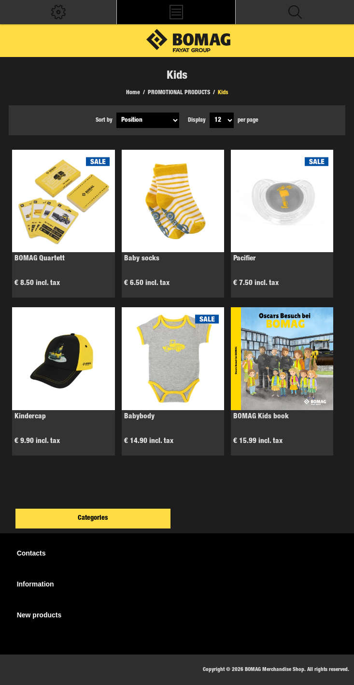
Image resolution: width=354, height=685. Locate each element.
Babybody (139, 416)
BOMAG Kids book (261, 416)
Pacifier (244, 258)
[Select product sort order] (147, 120)
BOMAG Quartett (39, 258)
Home (133, 93)
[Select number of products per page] (222, 120)
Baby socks (141, 258)
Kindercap (30, 416)
